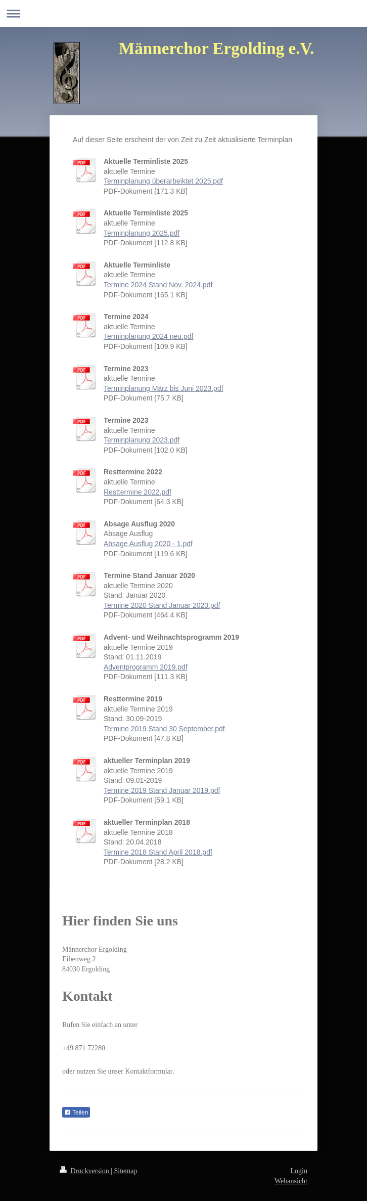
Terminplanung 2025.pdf (141, 233)
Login (299, 1171)
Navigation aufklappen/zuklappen (183, 13)
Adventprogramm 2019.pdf (146, 667)
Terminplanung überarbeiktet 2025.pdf (163, 181)
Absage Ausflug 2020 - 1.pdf (148, 544)
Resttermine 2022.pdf (137, 492)
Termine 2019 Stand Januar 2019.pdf (162, 790)
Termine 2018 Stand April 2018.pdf (158, 852)
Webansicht (290, 1181)
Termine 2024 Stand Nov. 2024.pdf (158, 285)
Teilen (76, 1112)
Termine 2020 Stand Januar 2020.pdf (162, 605)
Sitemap (125, 1171)
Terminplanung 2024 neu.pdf (148, 336)
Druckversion (85, 1171)
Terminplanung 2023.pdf (141, 440)
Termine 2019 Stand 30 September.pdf (164, 729)
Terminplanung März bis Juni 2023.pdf (163, 388)
